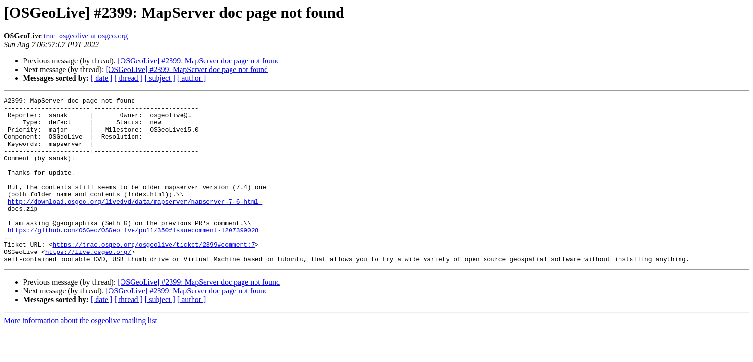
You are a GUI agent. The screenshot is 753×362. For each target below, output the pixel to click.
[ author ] (191, 78)
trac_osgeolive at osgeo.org (86, 36)
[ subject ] (160, 78)
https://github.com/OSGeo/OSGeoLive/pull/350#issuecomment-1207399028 (133, 257)
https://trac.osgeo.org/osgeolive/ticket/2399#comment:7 (153, 274)
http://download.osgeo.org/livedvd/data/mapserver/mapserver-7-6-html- (135, 222)
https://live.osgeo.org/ (88, 283)
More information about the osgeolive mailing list (80, 354)
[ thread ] (128, 78)
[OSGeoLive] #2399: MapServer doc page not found (199, 61)
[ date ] (101, 78)
